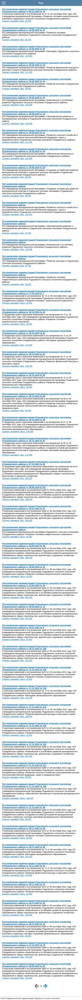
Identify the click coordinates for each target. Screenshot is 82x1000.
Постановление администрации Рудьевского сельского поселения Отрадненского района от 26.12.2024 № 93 (36, 311)
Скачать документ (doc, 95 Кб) (16, 196)
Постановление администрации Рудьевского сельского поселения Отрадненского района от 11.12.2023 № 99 (36, 806)
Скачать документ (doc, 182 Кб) (17, 618)
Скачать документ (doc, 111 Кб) (17, 142)
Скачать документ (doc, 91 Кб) (16, 21)
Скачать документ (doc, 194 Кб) (17, 520)
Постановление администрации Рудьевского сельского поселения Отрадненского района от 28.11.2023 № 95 (36, 846)
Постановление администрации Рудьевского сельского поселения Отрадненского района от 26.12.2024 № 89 (36, 395)
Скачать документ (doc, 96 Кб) (16, 88)
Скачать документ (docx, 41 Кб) (17, 735)
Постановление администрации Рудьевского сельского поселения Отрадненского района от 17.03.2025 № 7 (36, 292)
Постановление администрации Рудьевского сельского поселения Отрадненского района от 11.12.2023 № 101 (36, 764)
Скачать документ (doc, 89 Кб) (16, 819)
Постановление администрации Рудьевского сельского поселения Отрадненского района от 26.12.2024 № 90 (36, 374)
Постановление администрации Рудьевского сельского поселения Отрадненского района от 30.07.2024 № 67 (36, 507)
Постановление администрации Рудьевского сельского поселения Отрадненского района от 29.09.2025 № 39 (36, 166)
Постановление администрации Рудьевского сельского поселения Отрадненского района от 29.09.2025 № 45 (36, 64)
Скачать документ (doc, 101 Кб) (17, 698)
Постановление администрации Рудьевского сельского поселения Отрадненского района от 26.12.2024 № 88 (36, 418)
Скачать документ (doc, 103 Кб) (17, 214)
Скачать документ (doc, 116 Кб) (17, 455)
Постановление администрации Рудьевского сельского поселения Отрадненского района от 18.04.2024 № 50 (36, 584)
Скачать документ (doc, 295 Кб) (17, 478)
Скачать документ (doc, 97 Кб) (16, 233)
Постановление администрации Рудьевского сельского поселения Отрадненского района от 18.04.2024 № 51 (36, 565)
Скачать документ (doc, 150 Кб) (17, 915)
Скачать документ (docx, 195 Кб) (17, 431)
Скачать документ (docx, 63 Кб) (17, 639)
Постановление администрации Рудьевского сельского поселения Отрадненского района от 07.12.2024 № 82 (36, 463)
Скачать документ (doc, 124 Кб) (17, 158)
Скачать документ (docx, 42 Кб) (17, 303)
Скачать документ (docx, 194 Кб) (17, 798)
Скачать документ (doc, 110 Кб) (17, 56)
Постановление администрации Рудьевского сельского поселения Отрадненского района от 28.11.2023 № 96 (36, 827)
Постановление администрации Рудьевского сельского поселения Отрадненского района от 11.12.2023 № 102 (36, 743)
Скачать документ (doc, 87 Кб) (16, 266)
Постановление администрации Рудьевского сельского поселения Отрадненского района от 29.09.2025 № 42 (36, 112)
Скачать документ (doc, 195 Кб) (17, 558)
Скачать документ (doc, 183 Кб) (17, 597)
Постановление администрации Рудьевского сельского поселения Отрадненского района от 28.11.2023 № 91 (36, 923)
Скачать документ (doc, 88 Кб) (16, 777)
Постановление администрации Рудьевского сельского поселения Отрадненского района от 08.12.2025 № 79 (36, 10)
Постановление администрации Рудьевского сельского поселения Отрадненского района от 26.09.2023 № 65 (36, 965)
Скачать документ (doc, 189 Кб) (17, 499)
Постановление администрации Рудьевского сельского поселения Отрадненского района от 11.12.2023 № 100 (36, 785)
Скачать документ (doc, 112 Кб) (17, 72)
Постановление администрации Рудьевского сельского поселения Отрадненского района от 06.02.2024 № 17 (36, 605)
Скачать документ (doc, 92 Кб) (16, 40)
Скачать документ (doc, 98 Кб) (16, 177)
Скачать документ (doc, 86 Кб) (16, 284)
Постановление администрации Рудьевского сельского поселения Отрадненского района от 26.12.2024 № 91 (36, 353)
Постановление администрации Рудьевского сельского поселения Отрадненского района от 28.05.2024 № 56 (36, 544)
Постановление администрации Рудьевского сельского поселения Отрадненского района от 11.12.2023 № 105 (36, 687)
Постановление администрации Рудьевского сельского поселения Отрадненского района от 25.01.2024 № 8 (36, 626)
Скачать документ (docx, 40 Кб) (17, 537)
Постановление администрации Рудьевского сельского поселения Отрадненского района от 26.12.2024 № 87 (36, 439)
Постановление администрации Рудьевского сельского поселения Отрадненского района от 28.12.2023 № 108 (36, 647)
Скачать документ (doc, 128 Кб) (17, 366)
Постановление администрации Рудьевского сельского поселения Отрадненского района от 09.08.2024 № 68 (36, 486)
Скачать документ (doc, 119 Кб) (17, 345)
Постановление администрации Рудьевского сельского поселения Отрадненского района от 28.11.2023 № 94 (36, 864)
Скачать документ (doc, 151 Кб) (17, 660)
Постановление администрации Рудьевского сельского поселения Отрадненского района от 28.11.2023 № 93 (36, 883)
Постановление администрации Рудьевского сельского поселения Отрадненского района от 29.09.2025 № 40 (36, 150)
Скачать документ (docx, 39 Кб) (17, 387)
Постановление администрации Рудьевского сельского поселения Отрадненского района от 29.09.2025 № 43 (36, 96)
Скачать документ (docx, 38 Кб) (17, 324)
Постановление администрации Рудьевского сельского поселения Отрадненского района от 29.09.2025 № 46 (36, 47)
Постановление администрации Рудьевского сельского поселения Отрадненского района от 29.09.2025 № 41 (36, 131)
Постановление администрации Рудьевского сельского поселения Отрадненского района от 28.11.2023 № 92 (36, 902)
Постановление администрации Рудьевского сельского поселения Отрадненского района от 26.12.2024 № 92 (36, 332)
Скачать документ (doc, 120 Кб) (17, 105)
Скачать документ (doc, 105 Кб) (17, 123)
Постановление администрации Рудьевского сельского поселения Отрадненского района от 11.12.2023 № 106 (36, 668)
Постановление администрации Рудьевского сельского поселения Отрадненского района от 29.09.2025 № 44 (36, 80)
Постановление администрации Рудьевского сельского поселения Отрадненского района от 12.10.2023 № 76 (36, 944)
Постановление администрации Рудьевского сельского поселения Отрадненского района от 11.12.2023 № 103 (36, 724)
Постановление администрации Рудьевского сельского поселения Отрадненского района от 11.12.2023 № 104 (36, 705)
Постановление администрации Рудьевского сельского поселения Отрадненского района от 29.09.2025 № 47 (36, 29)
